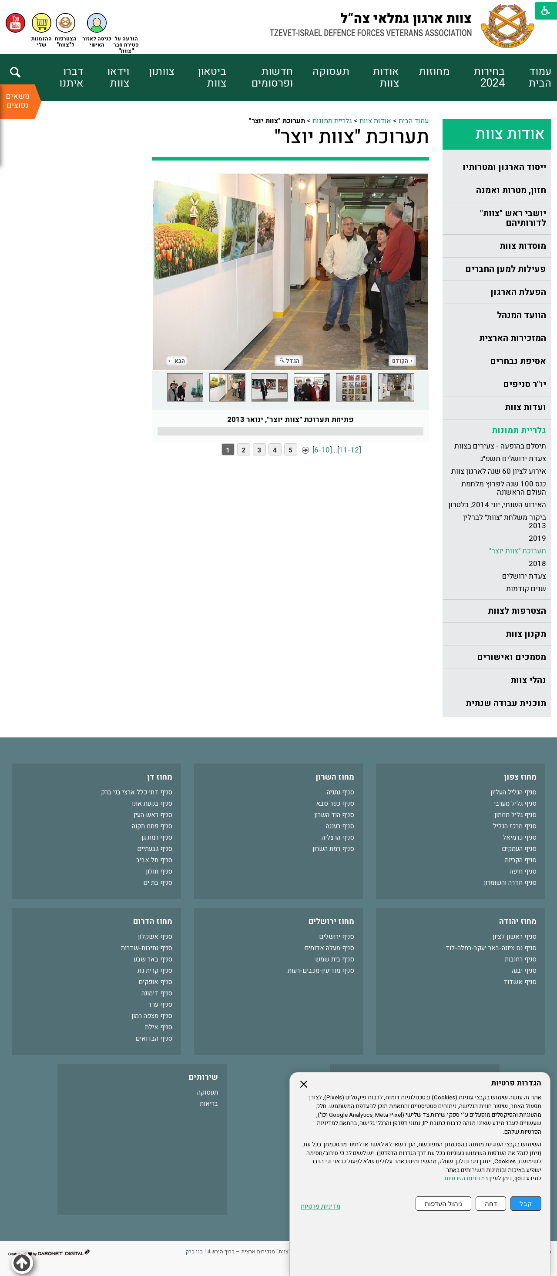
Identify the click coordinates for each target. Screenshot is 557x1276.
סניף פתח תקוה (152, 826)
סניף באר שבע (153, 959)
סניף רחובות (521, 959)
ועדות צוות (525, 407)
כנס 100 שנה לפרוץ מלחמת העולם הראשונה (503, 488)
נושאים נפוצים (18, 100)
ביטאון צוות (212, 77)
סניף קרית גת (155, 970)
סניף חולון (159, 871)
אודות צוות (385, 77)
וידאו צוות (118, 77)
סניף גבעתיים (154, 849)
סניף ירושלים (336, 936)
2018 (537, 563)
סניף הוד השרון (334, 815)
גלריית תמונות (519, 430)
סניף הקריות (521, 860)
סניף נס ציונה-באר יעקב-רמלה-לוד (491, 948)
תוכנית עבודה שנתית (506, 703)
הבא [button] (176, 361)
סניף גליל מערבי (515, 803)
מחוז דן (159, 777)
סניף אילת (158, 1027)
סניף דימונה (156, 993)
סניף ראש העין (153, 815)
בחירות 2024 (489, 77)
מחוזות (434, 72)
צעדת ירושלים (524, 576)
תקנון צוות (526, 634)
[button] (97, 30)
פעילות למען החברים (505, 269)
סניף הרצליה (338, 837)
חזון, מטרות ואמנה (511, 190)
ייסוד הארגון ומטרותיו (504, 167)
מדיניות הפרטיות (464, 1178)
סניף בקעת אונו (152, 803)
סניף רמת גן (156, 837)
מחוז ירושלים (331, 922)
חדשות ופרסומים (272, 77)
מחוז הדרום (152, 922)
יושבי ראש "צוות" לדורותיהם (513, 218)
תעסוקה (330, 72)
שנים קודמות (526, 588)
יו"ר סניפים (524, 384)
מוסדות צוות (523, 246)
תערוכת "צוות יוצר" (517, 551)
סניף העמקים (519, 849)
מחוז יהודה (518, 922)
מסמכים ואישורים (511, 657)
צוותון (161, 72)
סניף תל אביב (154, 860)
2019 (537, 538)
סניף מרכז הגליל (515, 826)
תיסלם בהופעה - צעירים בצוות (500, 446)
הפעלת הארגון (518, 292)
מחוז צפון (520, 777)
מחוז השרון (334, 777)
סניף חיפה (523, 871)
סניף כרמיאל (520, 837)
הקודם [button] (402, 361)
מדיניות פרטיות (320, 1206)
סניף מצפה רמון (151, 1016)
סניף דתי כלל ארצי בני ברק (136, 792)
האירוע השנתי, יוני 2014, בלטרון (497, 504)
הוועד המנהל (521, 315)
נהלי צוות (528, 680)
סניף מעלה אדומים (329, 948)
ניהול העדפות (443, 1203)
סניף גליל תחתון (515, 815)
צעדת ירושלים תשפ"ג (513, 458)
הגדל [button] (289, 361)
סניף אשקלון (155, 936)
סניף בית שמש (334, 959)
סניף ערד (160, 1004)
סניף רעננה (340, 826)
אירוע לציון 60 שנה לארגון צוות (498, 471)
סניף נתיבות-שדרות (146, 948)
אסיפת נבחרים (518, 361)
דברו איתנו (71, 77)
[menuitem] (528, 77)
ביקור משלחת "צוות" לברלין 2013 (504, 521)
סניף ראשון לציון (515, 936)
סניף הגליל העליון (513, 792)
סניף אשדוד (520, 982)
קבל (526, 1203)
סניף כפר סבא (335, 803)
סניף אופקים (155, 982)
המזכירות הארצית (512, 338)
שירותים (203, 1077)
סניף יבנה (524, 970)
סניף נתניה (340, 792)
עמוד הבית (539, 77)
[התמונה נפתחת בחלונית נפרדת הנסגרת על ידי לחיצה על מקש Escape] (290, 272)
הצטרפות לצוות (517, 611)
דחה (491, 1203)
